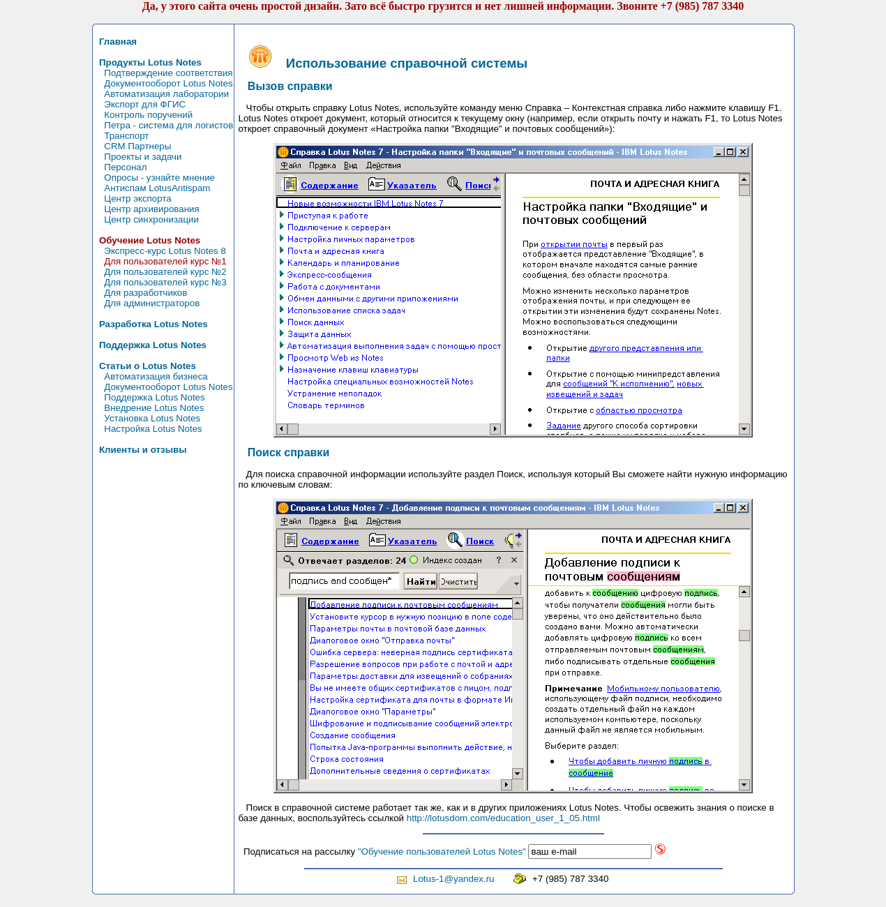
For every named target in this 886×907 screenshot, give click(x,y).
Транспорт (121, 135)
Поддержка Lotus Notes (149, 397)
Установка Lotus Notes (147, 418)
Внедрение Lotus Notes (149, 408)
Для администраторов (147, 303)
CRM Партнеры (133, 146)
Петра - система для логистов (164, 125)
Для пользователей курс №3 (160, 282)
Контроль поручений (143, 115)
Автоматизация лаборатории (162, 94)
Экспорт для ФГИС (140, 104)
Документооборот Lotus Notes (163, 83)
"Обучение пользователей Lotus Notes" (442, 851)
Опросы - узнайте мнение (155, 177)
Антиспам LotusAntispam (152, 188)
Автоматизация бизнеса (151, 376)
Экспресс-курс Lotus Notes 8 (160, 251)
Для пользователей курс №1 (160, 261)
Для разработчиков (141, 292)
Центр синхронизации (146, 219)
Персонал (120, 167)
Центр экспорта (133, 198)
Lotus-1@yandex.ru (454, 879)
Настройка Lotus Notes (148, 428)
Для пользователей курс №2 (160, 272)
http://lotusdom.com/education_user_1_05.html (503, 818)
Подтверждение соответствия (163, 73)
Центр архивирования (147, 209)
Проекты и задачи (138, 156)
